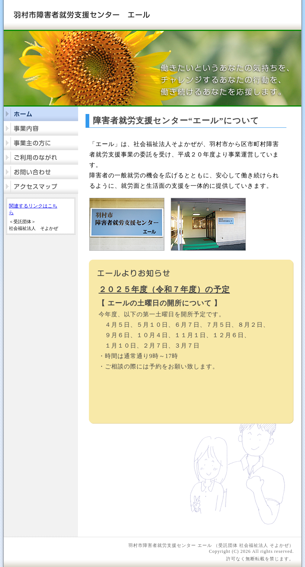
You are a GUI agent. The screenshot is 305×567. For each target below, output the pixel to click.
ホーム (41, 114)
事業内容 (41, 128)
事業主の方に (41, 143)
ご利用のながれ (41, 157)
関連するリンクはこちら (33, 209)
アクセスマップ (41, 186)
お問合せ (41, 172)
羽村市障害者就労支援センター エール (81, 14)
